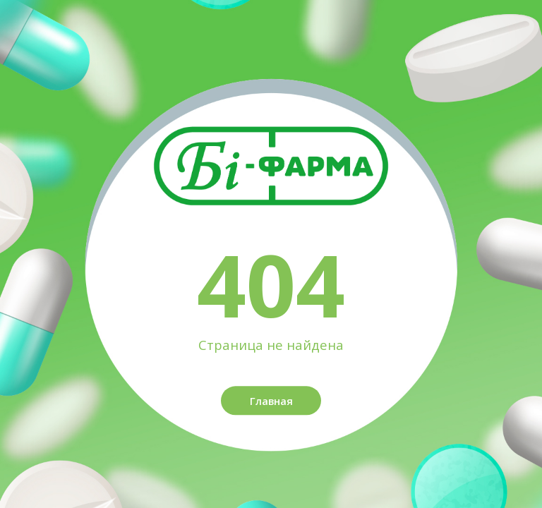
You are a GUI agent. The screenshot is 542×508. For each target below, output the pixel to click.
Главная (271, 401)
